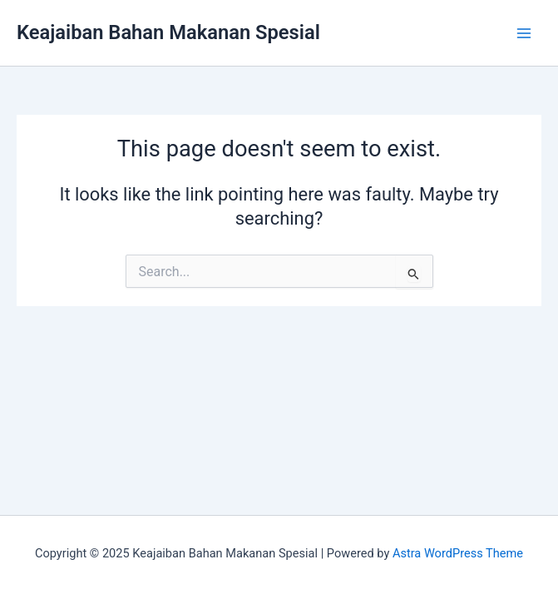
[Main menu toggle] (523, 33)
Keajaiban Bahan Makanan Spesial (168, 32)
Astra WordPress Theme (458, 553)
